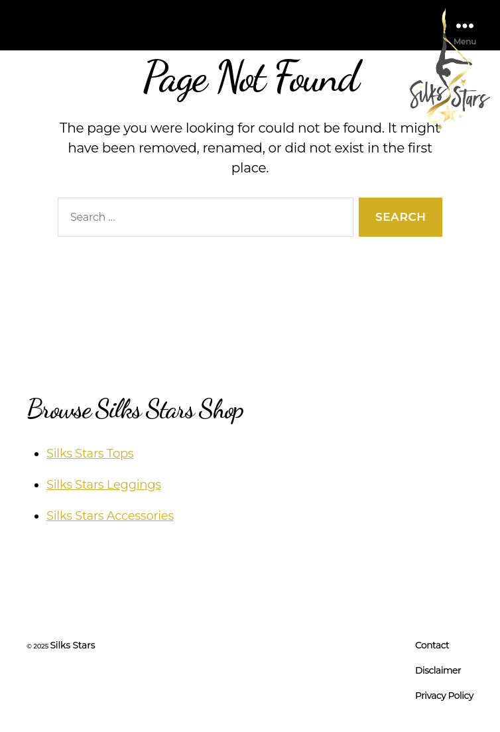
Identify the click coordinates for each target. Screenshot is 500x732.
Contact (432, 645)
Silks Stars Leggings (103, 484)
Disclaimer (438, 670)
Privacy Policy (444, 696)
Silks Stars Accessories (110, 516)
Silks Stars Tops (89, 453)
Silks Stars (72, 645)
